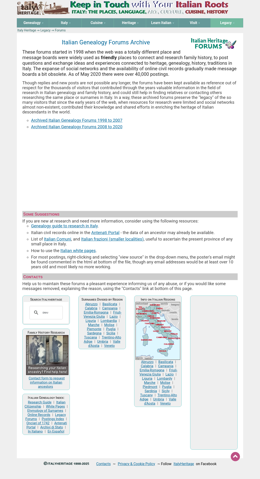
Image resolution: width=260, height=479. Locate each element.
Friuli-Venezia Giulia (102, 314)
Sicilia (110, 333)
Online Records (38, 415)
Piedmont (150, 387)
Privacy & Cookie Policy (136, 464)
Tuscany (146, 395)
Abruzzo (91, 304)
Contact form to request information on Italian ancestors (47, 382)
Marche (93, 325)
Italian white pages (78, 250)
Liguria (91, 321)
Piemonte (94, 329)
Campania (109, 308)
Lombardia (109, 321)
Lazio (113, 316)
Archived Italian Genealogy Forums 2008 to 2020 (76, 126)
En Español (55, 431)
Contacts (103, 464)
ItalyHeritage (184, 464)
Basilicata (109, 304)
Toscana (90, 337)
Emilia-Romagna (96, 312)
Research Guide (39, 402)
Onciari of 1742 (38, 423)
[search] (45, 312)
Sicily (166, 391)
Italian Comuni (57, 239)
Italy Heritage (26, 30)
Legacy (45, 30)
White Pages (55, 406)
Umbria (102, 341)
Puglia (110, 329)
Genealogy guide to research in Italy (64, 225)
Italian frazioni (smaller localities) (112, 239)
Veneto (109, 346)
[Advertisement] (130, 168)
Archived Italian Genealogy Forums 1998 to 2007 (76, 120)
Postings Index (53, 419)
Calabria (91, 308)
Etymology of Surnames (45, 411)
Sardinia (151, 391)
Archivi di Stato (51, 427)
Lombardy (164, 378)
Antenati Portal (105, 232)
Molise (109, 325)
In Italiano (35, 431)
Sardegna (94, 333)
